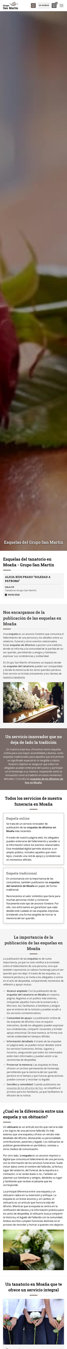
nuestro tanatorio (14, 677)
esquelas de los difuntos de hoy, (25, 1088)
